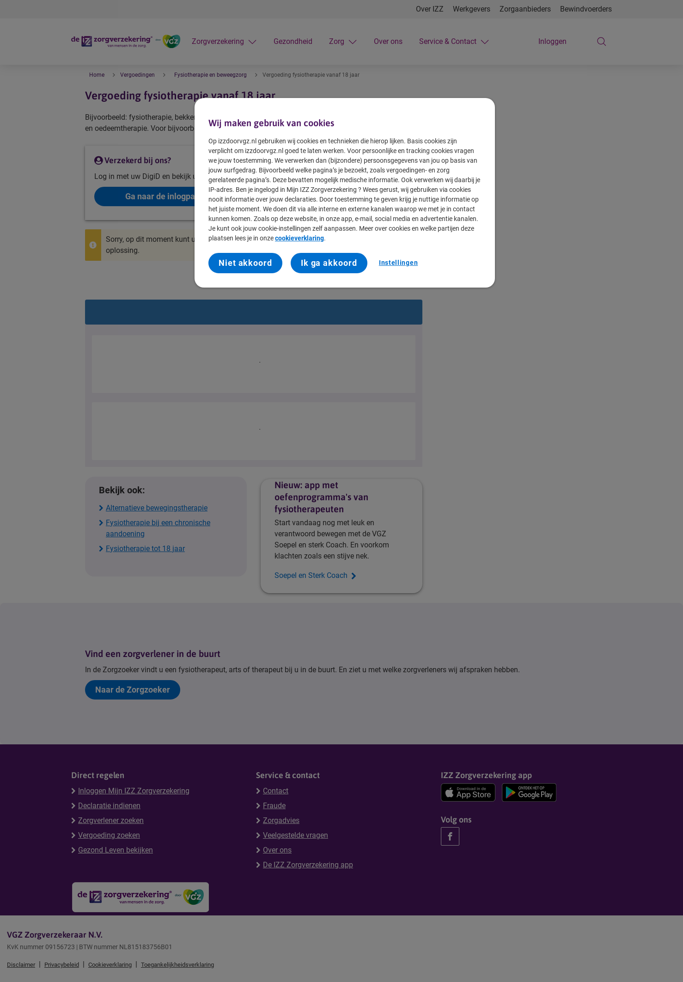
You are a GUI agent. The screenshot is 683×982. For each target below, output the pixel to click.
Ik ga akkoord (329, 263)
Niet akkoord (245, 263)
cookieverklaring (299, 238)
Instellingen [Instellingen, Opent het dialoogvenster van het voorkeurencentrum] (398, 262)
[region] (345, 193)
